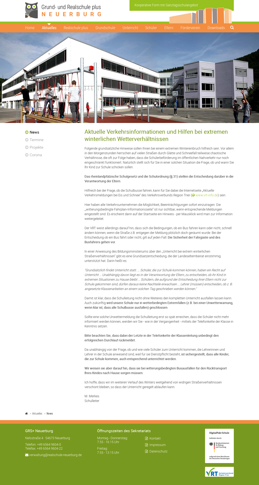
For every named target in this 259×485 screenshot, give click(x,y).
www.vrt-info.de (207, 195)
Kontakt (155, 438)
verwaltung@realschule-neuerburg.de (53, 455)
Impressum (157, 445)
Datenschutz (158, 451)
